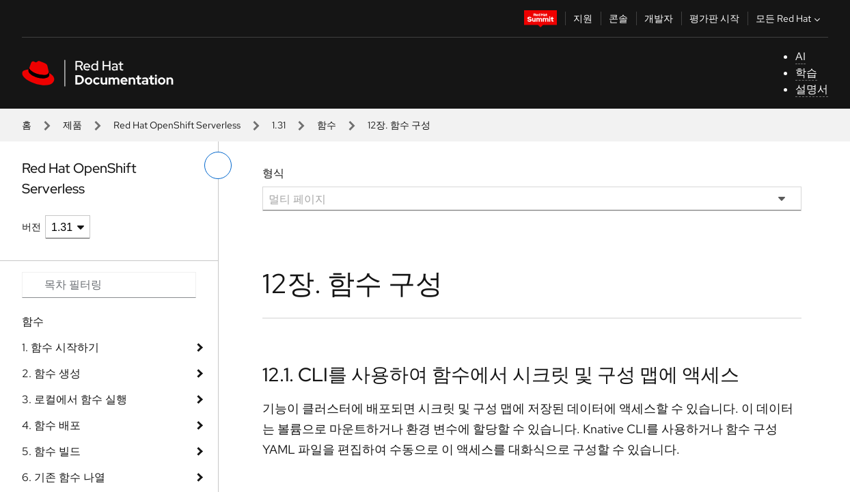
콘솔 (618, 18)
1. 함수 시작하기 (60, 347)
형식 (273, 173)
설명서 (811, 89)
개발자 (658, 18)
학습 (806, 73)
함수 (326, 125)
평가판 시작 (714, 18)
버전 (31, 227)
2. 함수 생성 (51, 373)
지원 (582, 18)
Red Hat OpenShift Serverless (177, 125)
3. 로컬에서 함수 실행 (74, 399)
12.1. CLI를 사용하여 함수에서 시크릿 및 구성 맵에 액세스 (500, 374)
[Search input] (109, 285)
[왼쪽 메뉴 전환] (218, 165)
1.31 (279, 125)
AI (800, 56)
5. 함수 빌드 (51, 451)
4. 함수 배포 (51, 425)
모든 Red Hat (789, 18)
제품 (72, 125)
